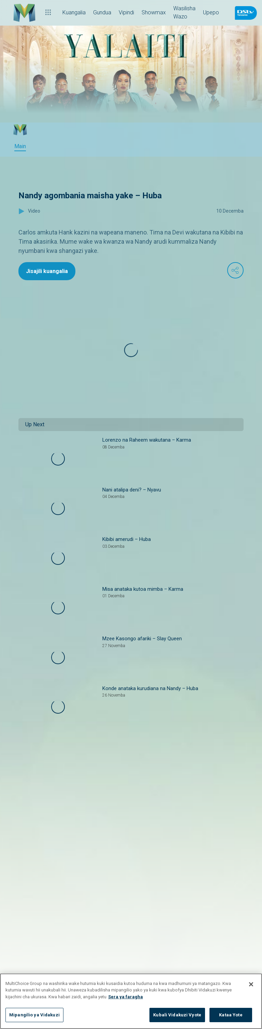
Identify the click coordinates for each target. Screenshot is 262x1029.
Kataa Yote (230, 1014)
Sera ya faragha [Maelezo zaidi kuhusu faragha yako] (125, 996)
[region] (131, 1001)
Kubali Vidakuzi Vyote (177, 1014)
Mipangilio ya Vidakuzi (34, 1014)
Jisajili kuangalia (47, 271)
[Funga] (251, 984)
